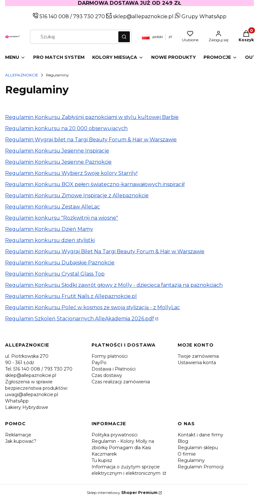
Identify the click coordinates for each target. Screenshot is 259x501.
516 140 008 (53, 16)
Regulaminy (191, 460)
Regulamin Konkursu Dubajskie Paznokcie (60, 263)
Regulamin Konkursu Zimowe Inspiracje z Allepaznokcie (77, 195)
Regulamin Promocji (201, 467)
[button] (124, 36)
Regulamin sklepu (198, 447)
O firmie (187, 454)
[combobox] (72, 37)
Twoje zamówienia (198, 356)
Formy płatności (110, 356)
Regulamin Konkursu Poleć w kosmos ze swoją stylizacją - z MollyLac (92, 307)
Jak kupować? (20, 441)
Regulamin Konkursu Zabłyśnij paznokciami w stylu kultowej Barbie (92, 117)
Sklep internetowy (122, 492)
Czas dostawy (107, 375)
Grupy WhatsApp (200, 16)
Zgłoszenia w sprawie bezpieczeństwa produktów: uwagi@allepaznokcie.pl (36, 388)
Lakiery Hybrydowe (26, 407)
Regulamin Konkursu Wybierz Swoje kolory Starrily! (71, 173)
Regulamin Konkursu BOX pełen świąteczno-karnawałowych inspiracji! (95, 184)
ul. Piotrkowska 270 (26, 356)
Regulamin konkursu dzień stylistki (50, 240)
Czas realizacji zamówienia (121, 382)
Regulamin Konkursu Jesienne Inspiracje (57, 151)
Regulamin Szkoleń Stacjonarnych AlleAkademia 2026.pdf (79, 319)
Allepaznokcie (21, 75)
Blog (183, 441)
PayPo (99, 362)
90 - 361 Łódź (19, 362)
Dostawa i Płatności (114, 369)
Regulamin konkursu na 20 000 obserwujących (66, 128)
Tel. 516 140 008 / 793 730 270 (38, 369)
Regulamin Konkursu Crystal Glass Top (55, 274)
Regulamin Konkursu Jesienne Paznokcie (58, 162)
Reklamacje (18, 435)
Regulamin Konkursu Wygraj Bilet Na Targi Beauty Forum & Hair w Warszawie (104, 251)
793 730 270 (89, 16)
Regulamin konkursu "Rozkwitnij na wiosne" (61, 218)
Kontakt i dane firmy (200, 435)
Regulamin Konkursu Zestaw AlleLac (52, 207)
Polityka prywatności (114, 435)
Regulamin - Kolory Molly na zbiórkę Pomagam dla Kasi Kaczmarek (123, 447)
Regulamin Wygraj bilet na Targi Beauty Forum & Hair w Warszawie (91, 140)
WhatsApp (17, 401)
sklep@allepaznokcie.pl (143, 16)
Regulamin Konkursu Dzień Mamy (49, 229)
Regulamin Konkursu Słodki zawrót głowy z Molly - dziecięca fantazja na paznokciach (114, 285)
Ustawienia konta (197, 362)
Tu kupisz (102, 460)
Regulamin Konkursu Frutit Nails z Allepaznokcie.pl (71, 296)
